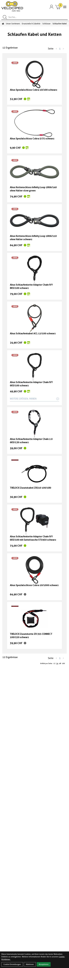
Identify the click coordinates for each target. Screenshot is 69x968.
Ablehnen (30, 964)
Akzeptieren (44, 964)
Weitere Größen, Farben (34, 398)
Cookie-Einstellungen (12, 964)
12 (54, 663)
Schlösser (46, 24)
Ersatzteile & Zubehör (31, 24)
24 (57, 663)
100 (63, 663)
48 (60, 663)
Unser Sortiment (13, 24)
